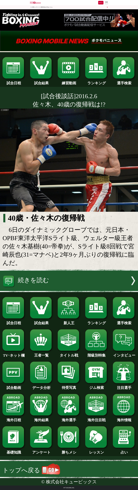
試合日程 (13, 81)
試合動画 (13, 386)
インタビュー (124, 353)
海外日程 (13, 418)
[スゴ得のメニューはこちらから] (106, 3)
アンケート (41, 450)
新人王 (69, 321)
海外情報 (124, 418)
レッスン (96, 450)
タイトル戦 (69, 353)
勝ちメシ (69, 450)
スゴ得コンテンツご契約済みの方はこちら (41, 7)
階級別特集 (96, 353)
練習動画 (69, 81)
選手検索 (124, 81)
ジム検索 (96, 386)
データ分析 (41, 386)
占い (124, 450)
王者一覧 (41, 353)
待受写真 (69, 386)
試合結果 (41, 81)
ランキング (96, 81)
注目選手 (124, 386)
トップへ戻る (31, 470)
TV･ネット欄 (13, 353)
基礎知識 (13, 450)
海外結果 (41, 418)
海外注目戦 (96, 418)
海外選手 (69, 418)
